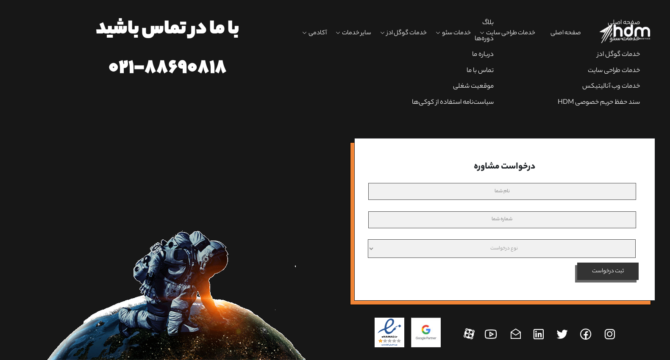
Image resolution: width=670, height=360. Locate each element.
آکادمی (318, 33)
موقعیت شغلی (473, 86)
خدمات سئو (456, 33)
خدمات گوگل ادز (406, 33)
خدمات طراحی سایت (510, 33)
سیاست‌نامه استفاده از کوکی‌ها (453, 102)
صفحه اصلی (565, 33)
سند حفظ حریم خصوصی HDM (599, 102)
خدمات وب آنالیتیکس (611, 86)
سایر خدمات (356, 33)
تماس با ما (480, 71)
